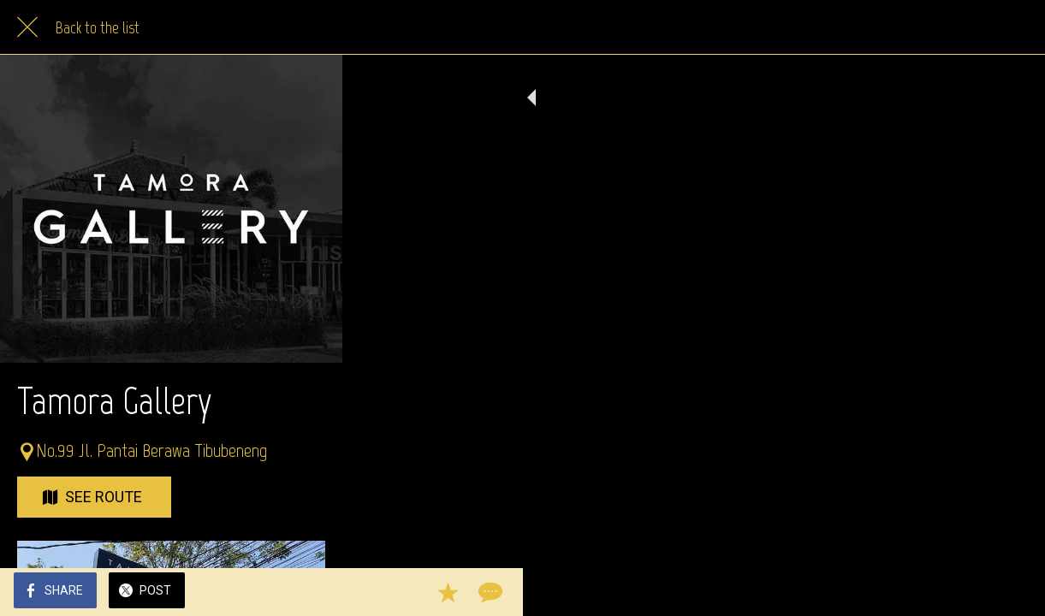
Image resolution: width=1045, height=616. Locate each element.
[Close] (27, 27)
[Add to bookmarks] (969, 592)
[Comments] (1010, 592)
